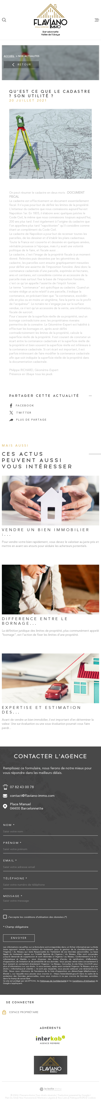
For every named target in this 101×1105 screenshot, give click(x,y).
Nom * (9, 825)
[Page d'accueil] (50, 16)
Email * (10, 860)
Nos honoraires (27, 1098)
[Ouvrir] (4, 20)
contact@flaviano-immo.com (32, 796)
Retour (21, 65)
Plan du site (11, 1098)
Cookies (92, 1098)
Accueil (9, 56)
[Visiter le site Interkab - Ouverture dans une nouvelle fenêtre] (50, 1040)
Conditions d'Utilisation (83, 981)
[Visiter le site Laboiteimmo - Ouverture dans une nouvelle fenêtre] (50, 1089)
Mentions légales (46, 1098)
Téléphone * (15, 878)
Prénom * (12, 843)
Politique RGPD (77, 1098)
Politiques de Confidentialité (53, 981)
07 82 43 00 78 (22, 787)
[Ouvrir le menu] (97, 20)
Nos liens (63, 1098)
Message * (12, 896)
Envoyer (19, 937)
